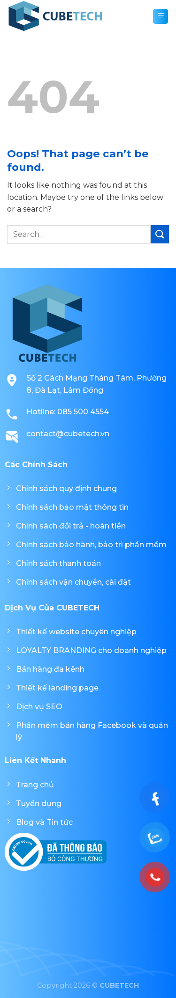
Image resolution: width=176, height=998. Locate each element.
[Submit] (160, 234)
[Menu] (160, 16)
